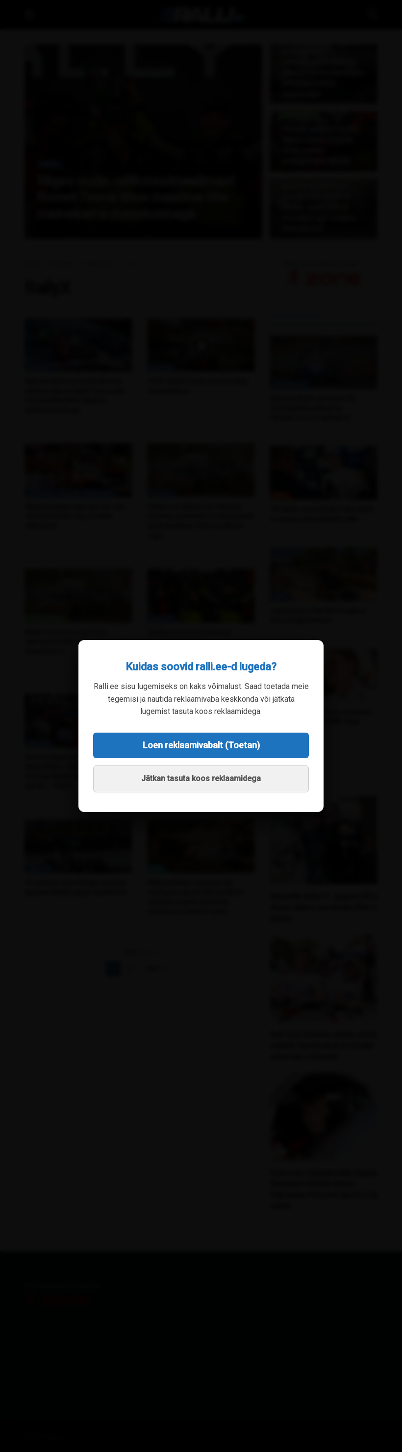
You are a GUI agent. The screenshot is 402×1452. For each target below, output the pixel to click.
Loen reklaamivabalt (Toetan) (201, 745)
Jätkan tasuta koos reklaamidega (201, 778)
